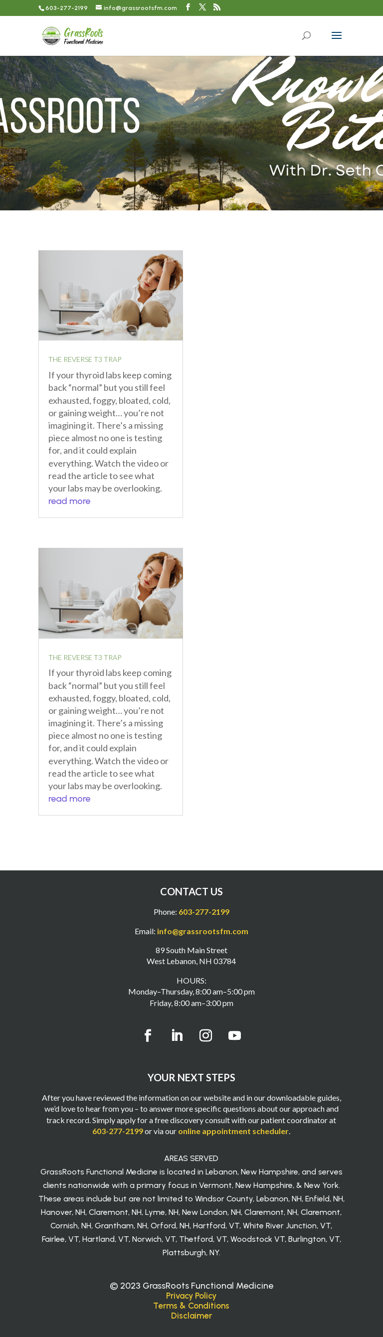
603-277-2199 (66, 7)
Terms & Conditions (191, 1306)
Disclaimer (191, 1316)
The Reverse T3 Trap (84, 359)
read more (69, 501)
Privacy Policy (191, 1296)
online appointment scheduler (233, 1131)
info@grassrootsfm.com (202, 931)
